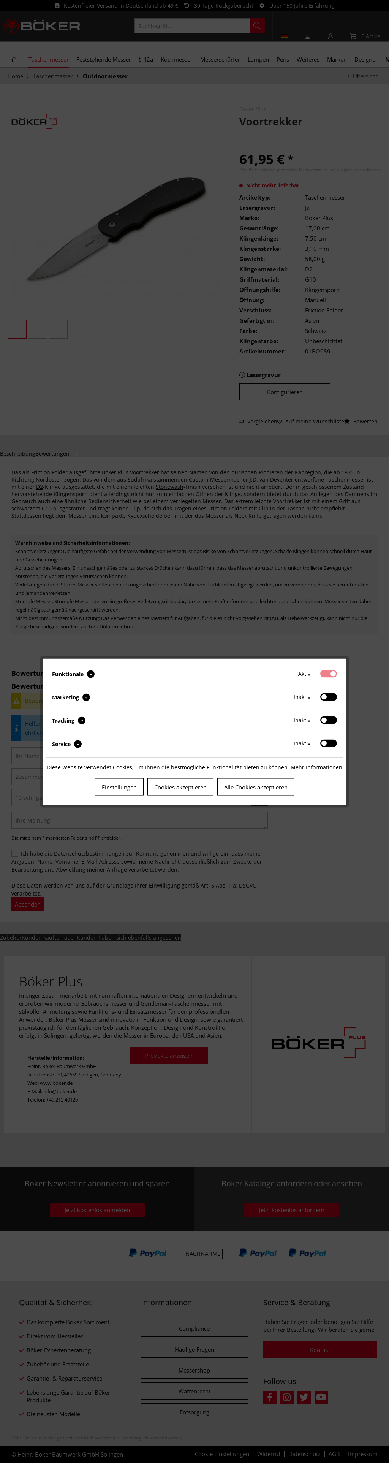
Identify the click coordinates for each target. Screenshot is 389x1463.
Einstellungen (119, 787)
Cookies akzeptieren (180, 787)
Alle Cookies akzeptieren (256, 787)
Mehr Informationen (316, 766)
